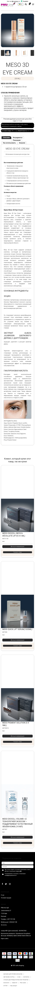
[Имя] (17, 863)
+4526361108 (13, 922)
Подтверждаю (7, 878)
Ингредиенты (17, 137)
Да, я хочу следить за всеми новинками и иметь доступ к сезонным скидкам (18, 870)
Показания (17, 140)
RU (20, 4)
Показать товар (17, 552)
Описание (6, 137)
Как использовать (9, 143)
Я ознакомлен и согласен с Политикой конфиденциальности (15, 874)
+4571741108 (11, 919)
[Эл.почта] (17, 866)
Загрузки (22, 143)
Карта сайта (4, 938)
